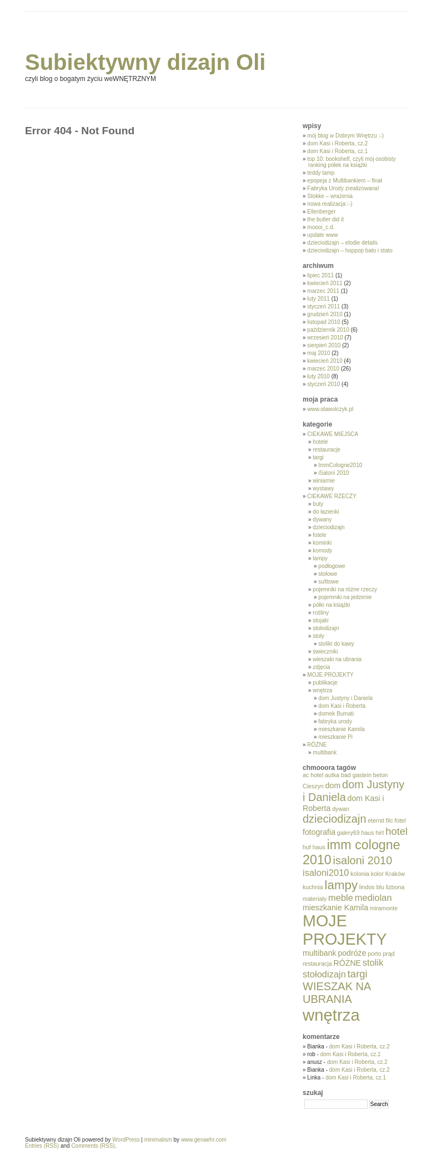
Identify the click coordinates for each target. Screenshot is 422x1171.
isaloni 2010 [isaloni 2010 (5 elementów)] (363, 860)
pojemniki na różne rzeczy (345, 589)
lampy (320, 558)
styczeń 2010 (323, 384)
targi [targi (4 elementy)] (358, 974)
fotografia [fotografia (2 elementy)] (319, 832)
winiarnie (323, 481)
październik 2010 (328, 330)
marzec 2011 (323, 291)
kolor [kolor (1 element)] (377, 873)
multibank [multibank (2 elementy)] (319, 953)
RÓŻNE (316, 745)
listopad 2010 (323, 322)
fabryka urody (335, 721)
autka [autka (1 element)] (332, 775)
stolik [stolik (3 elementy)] (373, 962)
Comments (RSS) (92, 1146)
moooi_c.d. (320, 227)
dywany (322, 519)
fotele (319, 535)
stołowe (327, 574)
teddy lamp (320, 173)
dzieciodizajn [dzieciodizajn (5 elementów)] (334, 819)
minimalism (158, 1140)
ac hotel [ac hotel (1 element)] (313, 775)
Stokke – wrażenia (330, 196)
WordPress (125, 1140)
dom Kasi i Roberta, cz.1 (337, 151)
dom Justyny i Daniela (345, 698)
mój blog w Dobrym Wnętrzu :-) (345, 136)
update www (322, 235)
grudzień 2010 (324, 314)
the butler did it (325, 219)
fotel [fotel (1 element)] (400, 820)
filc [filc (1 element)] (389, 820)
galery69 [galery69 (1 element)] (348, 832)
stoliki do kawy (336, 644)
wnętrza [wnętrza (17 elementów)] (331, 1015)
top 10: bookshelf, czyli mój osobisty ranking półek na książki (351, 162)
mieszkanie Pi (335, 737)
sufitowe (328, 582)
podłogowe (331, 566)
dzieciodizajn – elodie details (342, 243)
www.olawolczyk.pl (330, 409)
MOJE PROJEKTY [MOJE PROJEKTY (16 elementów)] (345, 930)
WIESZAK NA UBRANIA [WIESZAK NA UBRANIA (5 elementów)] (336, 992)
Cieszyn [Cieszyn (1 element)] (313, 786)
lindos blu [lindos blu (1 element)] (371, 887)
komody (322, 551)
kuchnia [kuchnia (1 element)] (313, 887)
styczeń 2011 (323, 306)
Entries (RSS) (42, 1146)
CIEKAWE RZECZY (331, 496)
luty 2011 (318, 299)
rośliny (321, 613)
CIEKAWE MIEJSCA (332, 434)
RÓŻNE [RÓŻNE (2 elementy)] (347, 963)
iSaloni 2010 (333, 473)
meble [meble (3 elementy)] (340, 898)
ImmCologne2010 (340, 465)
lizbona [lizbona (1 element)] (395, 887)
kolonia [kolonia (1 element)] (359, 873)
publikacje (325, 683)
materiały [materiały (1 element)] (314, 898)
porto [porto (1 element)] (374, 953)
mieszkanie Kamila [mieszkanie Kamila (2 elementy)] (335, 907)
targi (318, 457)
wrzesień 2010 (325, 337)
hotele (320, 442)
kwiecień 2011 (324, 283)
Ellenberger (321, 212)
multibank (324, 752)
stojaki (320, 620)
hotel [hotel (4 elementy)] (396, 831)
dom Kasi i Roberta (341, 706)
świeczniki (325, 651)
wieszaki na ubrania (337, 659)
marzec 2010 (323, 369)
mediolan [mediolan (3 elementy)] (373, 898)
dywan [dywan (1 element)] (340, 808)
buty (318, 504)
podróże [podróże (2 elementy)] (352, 953)
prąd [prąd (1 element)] (388, 953)
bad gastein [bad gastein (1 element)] (356, 775)
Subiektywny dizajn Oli (145, 62)
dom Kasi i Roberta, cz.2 (337, 143)
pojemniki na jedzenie (344, 597)
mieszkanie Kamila (341, 729)
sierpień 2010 (323, 345)
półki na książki (331, 605)
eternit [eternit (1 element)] (376, 820)
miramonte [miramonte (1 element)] (384, 908)
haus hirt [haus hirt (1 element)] (372, 832)
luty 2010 (318, 376)
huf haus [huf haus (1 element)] (314, 847)
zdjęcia (321, 667)
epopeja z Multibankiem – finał (344, 181)
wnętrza (322, 690)
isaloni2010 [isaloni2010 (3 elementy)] (326, 873)
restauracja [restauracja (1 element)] (317, 963)
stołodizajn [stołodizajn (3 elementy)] (324, 974)
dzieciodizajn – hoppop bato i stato (349, 250)
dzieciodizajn (328, 527)
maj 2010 (318, 353)
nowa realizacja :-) (329, 204)
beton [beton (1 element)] (380, 775)
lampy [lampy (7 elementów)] (341, 885)
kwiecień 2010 (324, 361)
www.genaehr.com (204, 1140)
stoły (318, 636)
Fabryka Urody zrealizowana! (343, 188)
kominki (322, 543)
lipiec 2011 (320, 275)
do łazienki (326, 512)
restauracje (326, 450)
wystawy (323, 488)
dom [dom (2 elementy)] (333, 785)
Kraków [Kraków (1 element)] (395, 873)
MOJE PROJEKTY (330, 675)
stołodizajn (326, 628)
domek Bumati (336, 714)
